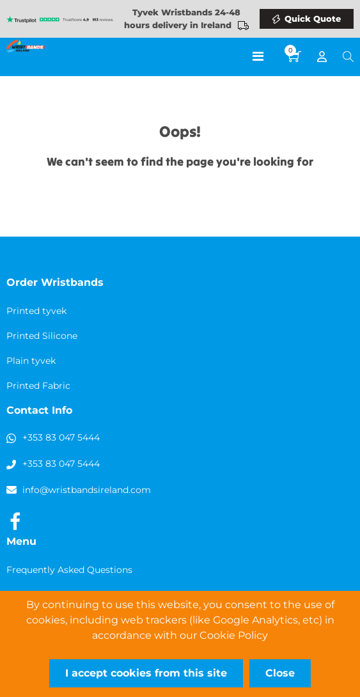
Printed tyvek (36, 311)
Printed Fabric (38, 385)
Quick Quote (313, 18)
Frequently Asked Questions (69, 570)
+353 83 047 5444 (61, 437)
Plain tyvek (31, 360)
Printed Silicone (41, 335)
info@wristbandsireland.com (86, 490)
